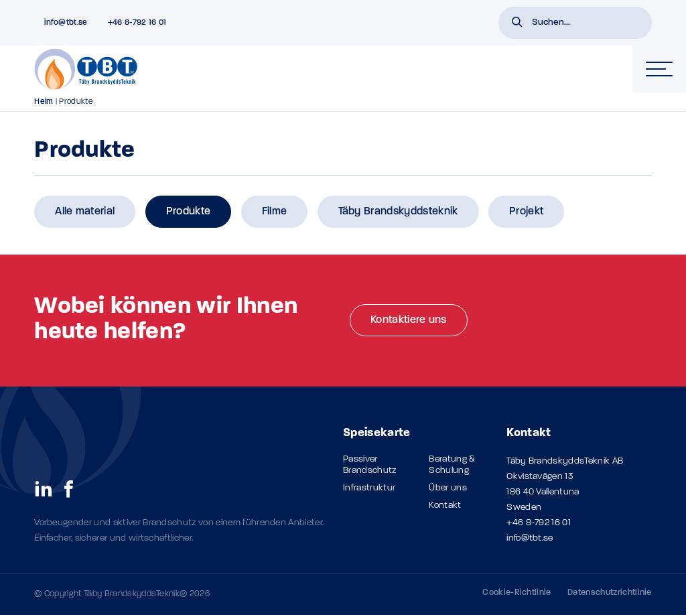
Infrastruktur (369, 488)
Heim (43, 102)
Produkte (188, 211)
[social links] (43, 488)
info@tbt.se (529, 538)
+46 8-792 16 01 (538, 523)
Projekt (526, 211)
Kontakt (445, 505)
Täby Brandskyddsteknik (398, 211)
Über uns (448, 488)
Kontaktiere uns (408, 320)
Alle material (85, 211)
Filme (274, 211)
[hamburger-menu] (659, 69)
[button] (517, 23)
